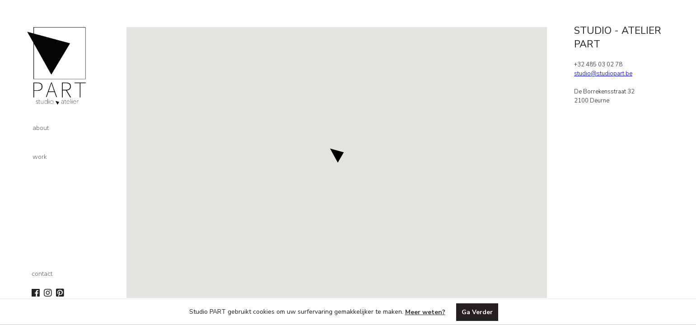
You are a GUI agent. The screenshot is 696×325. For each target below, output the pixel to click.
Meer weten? (425, 312)
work (40, 157)
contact (42, 273)
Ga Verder (477, 312)
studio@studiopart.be (603, 74)
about (41, 128)
